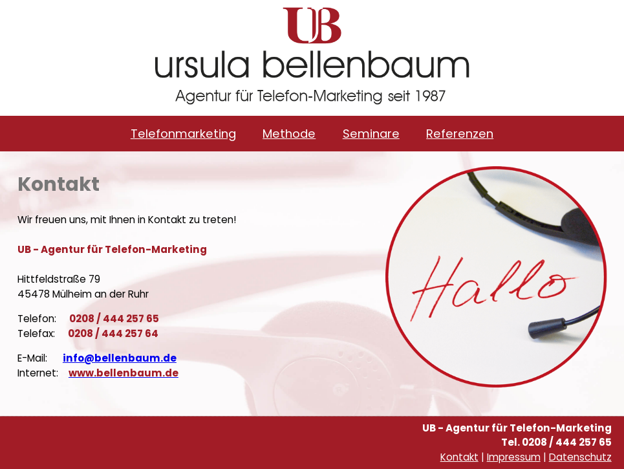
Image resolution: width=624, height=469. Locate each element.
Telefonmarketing (183, 133)
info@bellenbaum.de (120, 358)
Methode (289, 133)
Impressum (514, 457)
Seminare (371, 133)
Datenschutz (580, 457)
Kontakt (459, 457)
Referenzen (459, 133)
